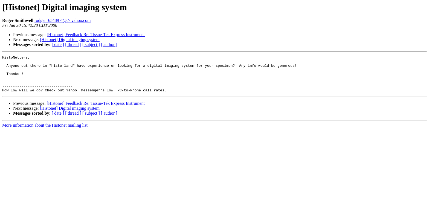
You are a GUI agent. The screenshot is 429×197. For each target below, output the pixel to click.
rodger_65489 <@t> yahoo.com (62, 20)
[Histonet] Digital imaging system (70, 39)
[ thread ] (73, 44)
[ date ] (58, 44)
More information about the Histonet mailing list (45, 132)
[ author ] (109, 44)
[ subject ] (91, 44)
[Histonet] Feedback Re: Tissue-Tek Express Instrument (96, 34)
